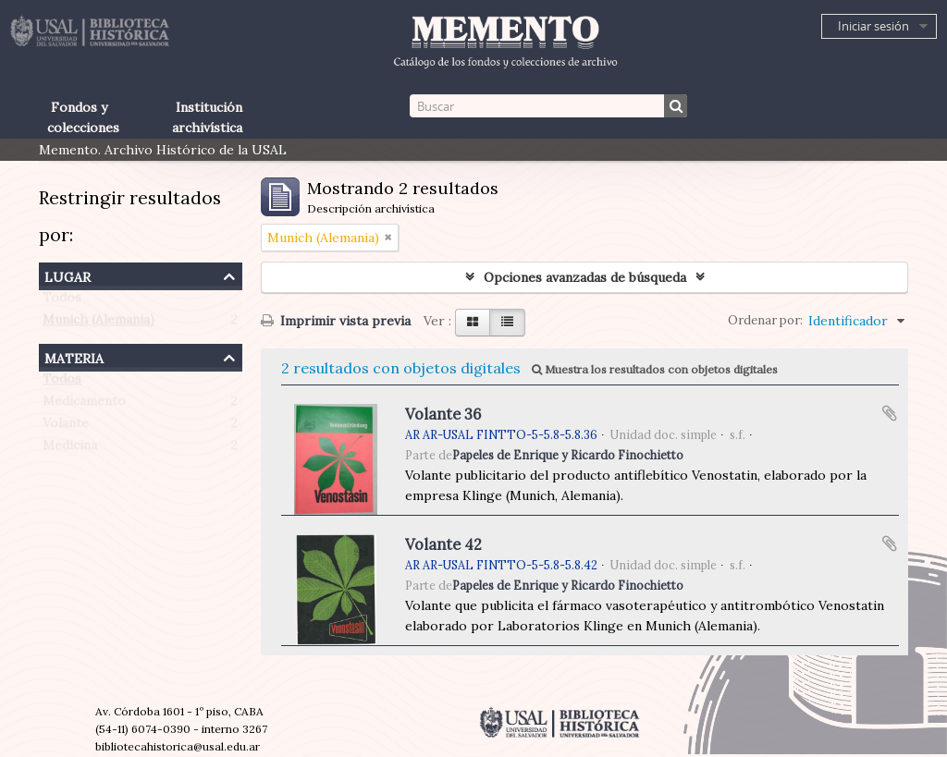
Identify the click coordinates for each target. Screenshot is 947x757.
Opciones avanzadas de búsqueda (585, 277)
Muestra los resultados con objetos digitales (655, 369)
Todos (62, 301)
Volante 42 (443, 544)
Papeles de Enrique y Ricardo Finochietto (567, 454)
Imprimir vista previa (336, 320)
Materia (74, 356)
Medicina (70, 449)
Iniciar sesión (873, 26)
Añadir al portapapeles (889, 413)
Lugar (67, 275)
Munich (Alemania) (98, 323)
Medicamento (84, 405)
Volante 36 (443, 414)
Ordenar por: (765, 320)
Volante (66, 427)
